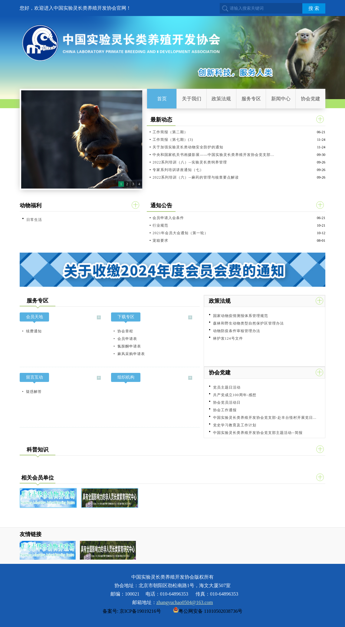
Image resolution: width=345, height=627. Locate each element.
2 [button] (127, 184)
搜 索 (313, 8)
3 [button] (133, 184)
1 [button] (121, 184)
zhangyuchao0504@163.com (184, 602)
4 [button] (139, 184)
